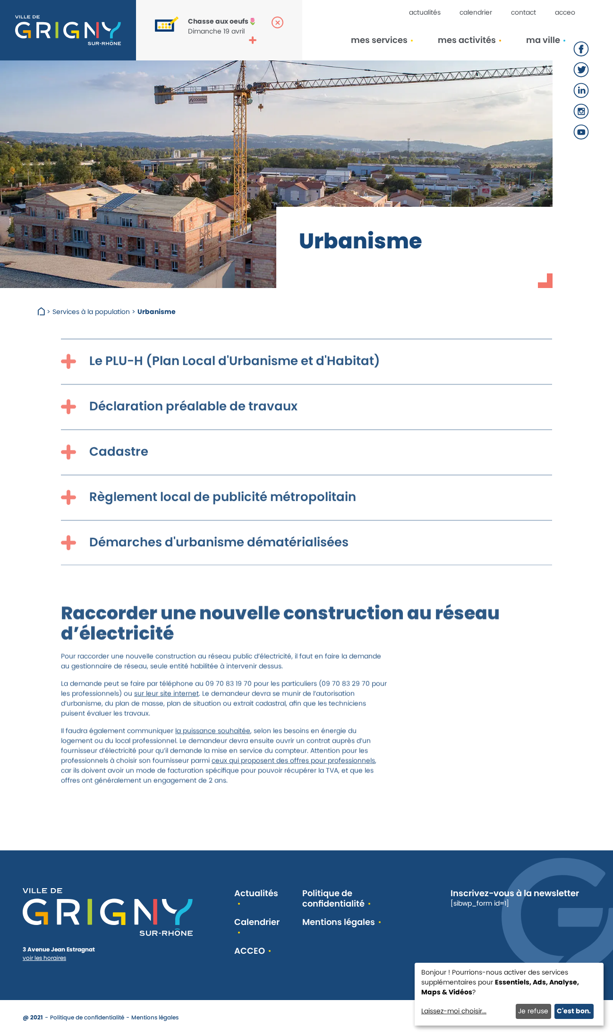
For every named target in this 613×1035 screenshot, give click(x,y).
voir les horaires (44, 958)
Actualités (425, 12)
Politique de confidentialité (333, 898)
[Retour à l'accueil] (68, 30)
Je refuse (533, 1011)
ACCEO (565, 12)
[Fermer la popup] (277, 22)
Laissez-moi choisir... (453, 1011)
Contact (523, 12)
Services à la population (91, 311)
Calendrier (476, 12)
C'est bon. (574, 1011)
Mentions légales (338, 922)
